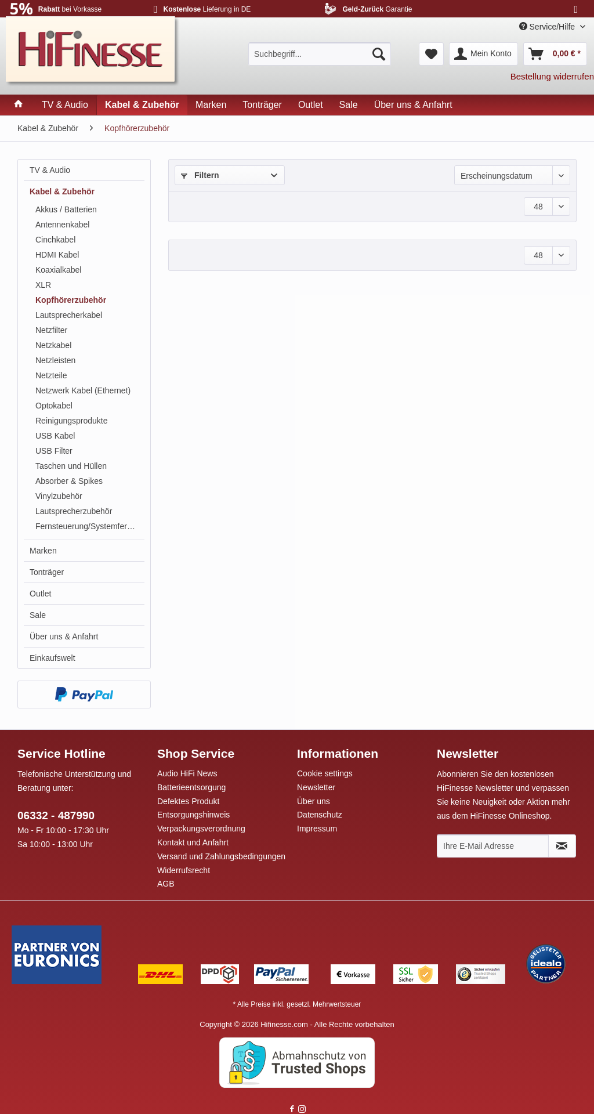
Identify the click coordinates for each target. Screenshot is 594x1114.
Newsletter (316, 787)
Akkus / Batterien (66, 209)
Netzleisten (55, 360)
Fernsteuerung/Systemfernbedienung (89, 526)
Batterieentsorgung (191, 787)
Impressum (317, 828)
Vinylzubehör (58, 496)
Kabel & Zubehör (62, 191)
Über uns (313, 801)
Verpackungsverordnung (201, 828)
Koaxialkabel (58, 269)
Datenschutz (319, 814)
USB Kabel (55, 435)
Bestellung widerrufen (552, 76)
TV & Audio (50, 170)
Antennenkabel (62, 224)
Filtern (200, 175)
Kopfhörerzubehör (70, 300)
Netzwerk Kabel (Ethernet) (83, 390)
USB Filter (54, 450)
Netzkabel (53, 345)
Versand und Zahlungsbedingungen (221, 856)
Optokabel (54, 405)
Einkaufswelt (52, 658)
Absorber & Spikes (69, 481)
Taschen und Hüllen (71, 466)
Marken (43, 550)
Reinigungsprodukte (71, 420)
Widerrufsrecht (183, 870)
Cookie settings (325, 773)
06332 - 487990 (56, 815)
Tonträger (47, 572)
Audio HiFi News (187, 773)
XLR (43, 285)
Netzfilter (51, 330)
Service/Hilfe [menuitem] (548, 26)
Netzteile (51, 375)
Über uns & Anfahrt (64, 636)
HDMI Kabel (57, 254)
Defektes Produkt (188, 801)
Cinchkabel (55, 239)
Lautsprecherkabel (68, 315)
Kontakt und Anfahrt (193, 842)
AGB (166, 883)
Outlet (40, 593)
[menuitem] (319, 54)
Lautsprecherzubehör (73, 511)
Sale (38, 615)
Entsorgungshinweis (193, 814)
